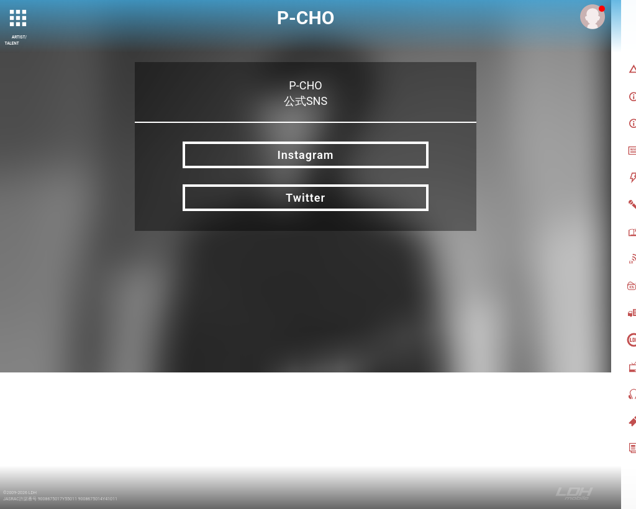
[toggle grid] (19, 19)
